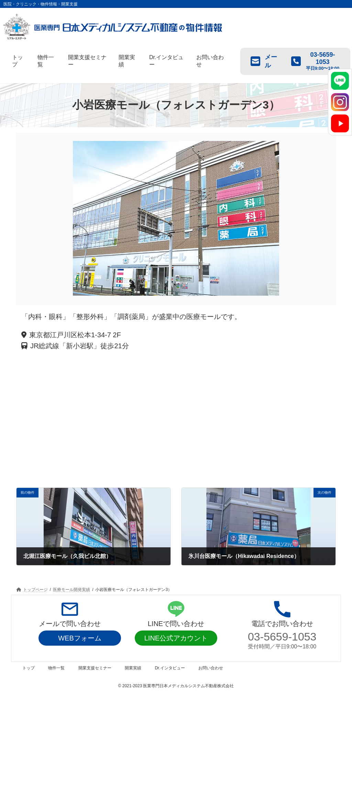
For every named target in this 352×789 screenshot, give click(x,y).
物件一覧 (56, 668)
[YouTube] (340, 123)
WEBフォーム (79, 638)
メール (264, 61)
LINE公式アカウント (176, 638)
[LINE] (340, 81)
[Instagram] (340, 102)
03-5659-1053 (282, 637)
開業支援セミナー (94, 668)
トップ (28, 668)
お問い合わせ (210, 668)
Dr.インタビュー (170, 668)
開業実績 (133, 668)
